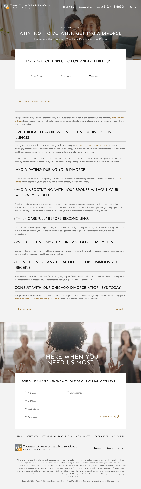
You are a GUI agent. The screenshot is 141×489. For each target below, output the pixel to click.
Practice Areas (32, 436)
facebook (46, 101)
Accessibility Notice (99, 481)
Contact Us (118, 436)
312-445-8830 (114, 7)
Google (110, 448)
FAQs (60, 436)
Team (19, 436)
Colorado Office (85, 7)
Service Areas (49, 436)
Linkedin (121, 448)
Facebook (98, 448)
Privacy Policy (113, 481)
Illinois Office (68, 7)
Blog (78, 436)
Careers (87, 436)
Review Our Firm (102, 436)
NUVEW (70, 481)
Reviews (69, 436)
